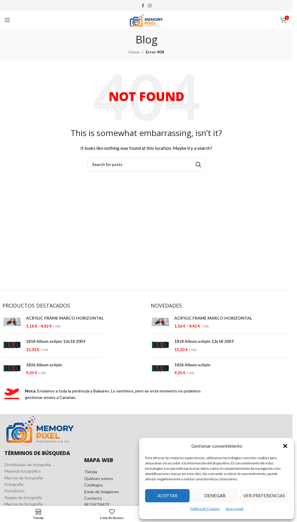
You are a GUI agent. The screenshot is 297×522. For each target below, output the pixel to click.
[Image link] (39, 428)
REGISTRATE (97, 504)
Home (134, 51)
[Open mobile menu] (7, 20)
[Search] (146, 164)
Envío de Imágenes (101, 491)
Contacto (93, 498)
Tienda (90, 471)
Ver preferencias (264, 495)
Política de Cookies (205, 508)
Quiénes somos (98, 478)
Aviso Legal (234, 508)
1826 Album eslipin (44, 364)
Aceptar (167, 495)
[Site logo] (146, 19)
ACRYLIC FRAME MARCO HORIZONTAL (65, 317)
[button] (285, 446)
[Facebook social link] (142, 6)
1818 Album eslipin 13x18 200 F (56, 341)
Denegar (214, 495)
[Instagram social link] (149, 6)
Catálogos (93, 484)
